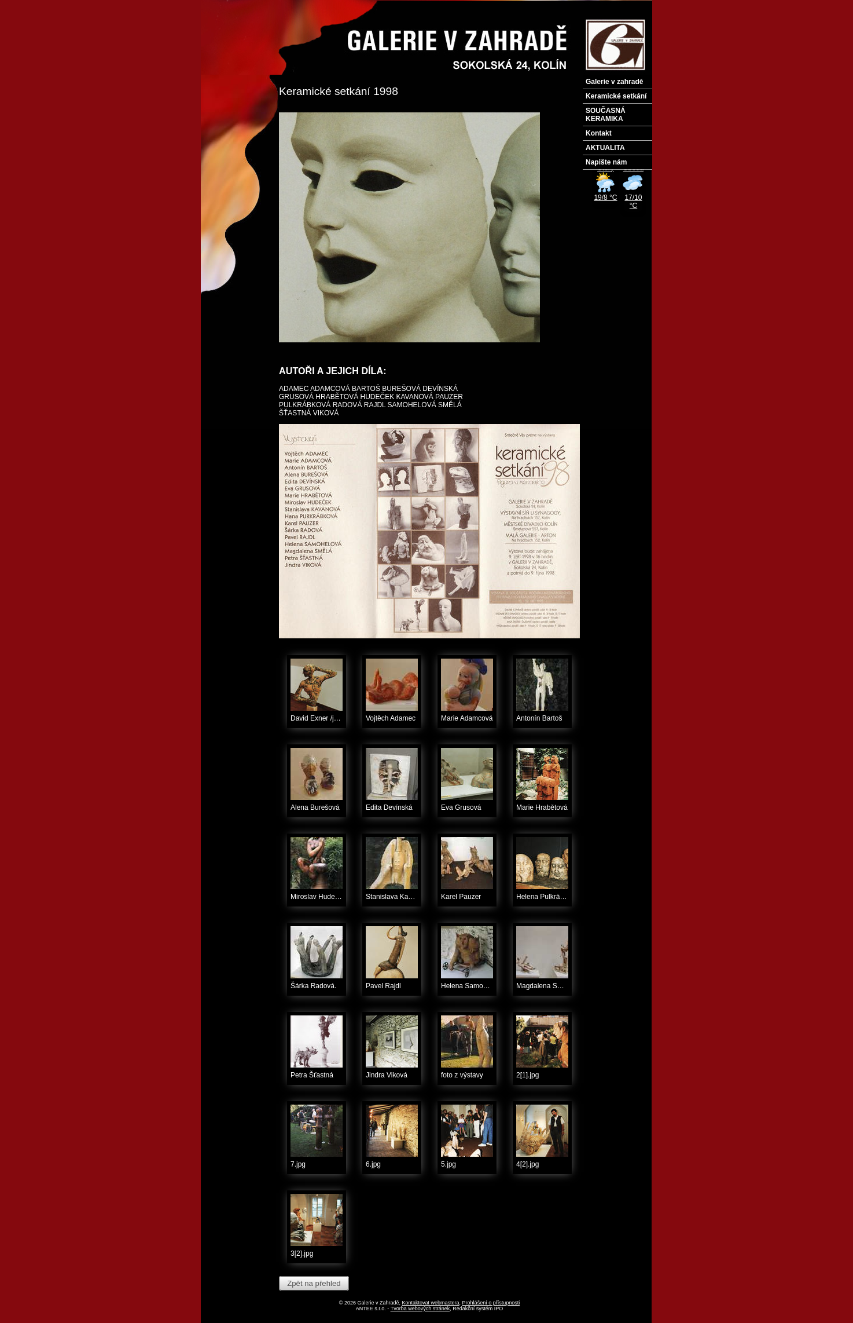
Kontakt (599, 133)
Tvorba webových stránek (420, 1308)
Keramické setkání (616, 96)
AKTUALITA (605, 148)
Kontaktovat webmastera (430, 1303)
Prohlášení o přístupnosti (491, 1303)
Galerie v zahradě (614, 82)
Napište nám (606, 162)
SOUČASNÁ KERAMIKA (606, 115)
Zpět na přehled (313, 1283)
